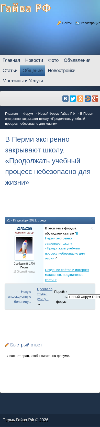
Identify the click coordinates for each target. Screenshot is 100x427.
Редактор (24, 228)
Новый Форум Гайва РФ (56, 113)
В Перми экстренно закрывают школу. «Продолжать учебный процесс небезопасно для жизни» (49, 118)
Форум (28, 113)
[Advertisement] (50, 205)
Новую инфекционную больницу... (19, 297)
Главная (11, 113)
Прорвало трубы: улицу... (44, 294)
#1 (8, 220)
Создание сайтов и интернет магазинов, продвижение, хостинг (67, 275)
